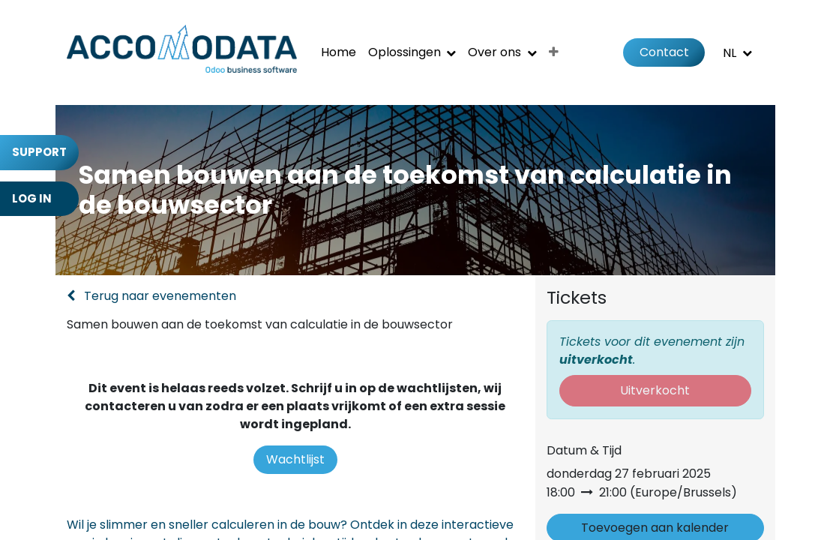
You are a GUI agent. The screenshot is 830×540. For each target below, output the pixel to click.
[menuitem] (338, 53)
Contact (664, 52)
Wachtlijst (295, 459)
